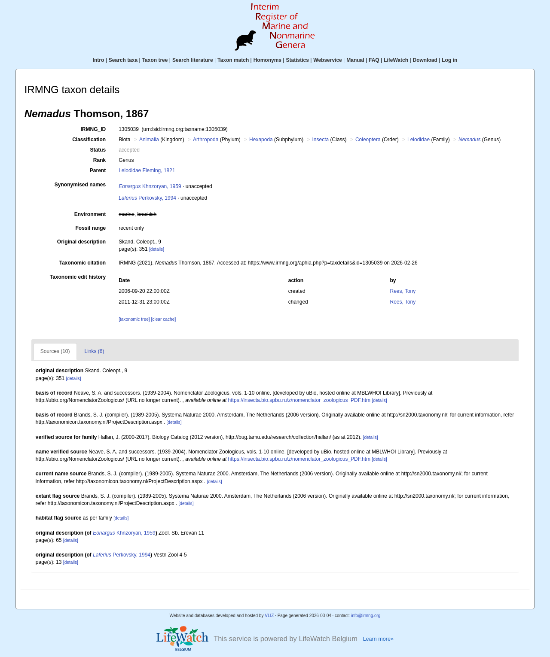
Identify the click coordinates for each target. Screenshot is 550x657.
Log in (449, 60)
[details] (156, 249)
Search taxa (123, 60)
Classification (89, 140)
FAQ (374, 60)
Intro (98, 60)
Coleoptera (368, 140)
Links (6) (94, 351)
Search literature (192, 60)
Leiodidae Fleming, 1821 (147, 170)
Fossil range (91, 228)
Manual (355, 60)
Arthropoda (205, 140)
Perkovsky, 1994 (147, 198)
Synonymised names (80, 185)
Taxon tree (155, 60)
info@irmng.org (366, 615)
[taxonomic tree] (134, 319)
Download (425, 60)
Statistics (297, 60)
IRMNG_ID (93, 129)
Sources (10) (55, 351)
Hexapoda (261, 140)
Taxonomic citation (82, 263)
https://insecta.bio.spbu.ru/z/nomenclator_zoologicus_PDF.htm (299, 400)
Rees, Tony (403, 291)
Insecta (320, 140)
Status (98, 150)
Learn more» (378, 639)
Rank (99, 160)
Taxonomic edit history (78, 277)
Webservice (327, 60)
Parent (98, 170)
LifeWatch (396, 60)
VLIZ (269, 615)
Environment (90, 214)
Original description (81, 242)
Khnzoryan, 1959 (150, 186)
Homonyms (267, 60)
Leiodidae (418, 140)
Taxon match (233, 60)
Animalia (149, 140)
